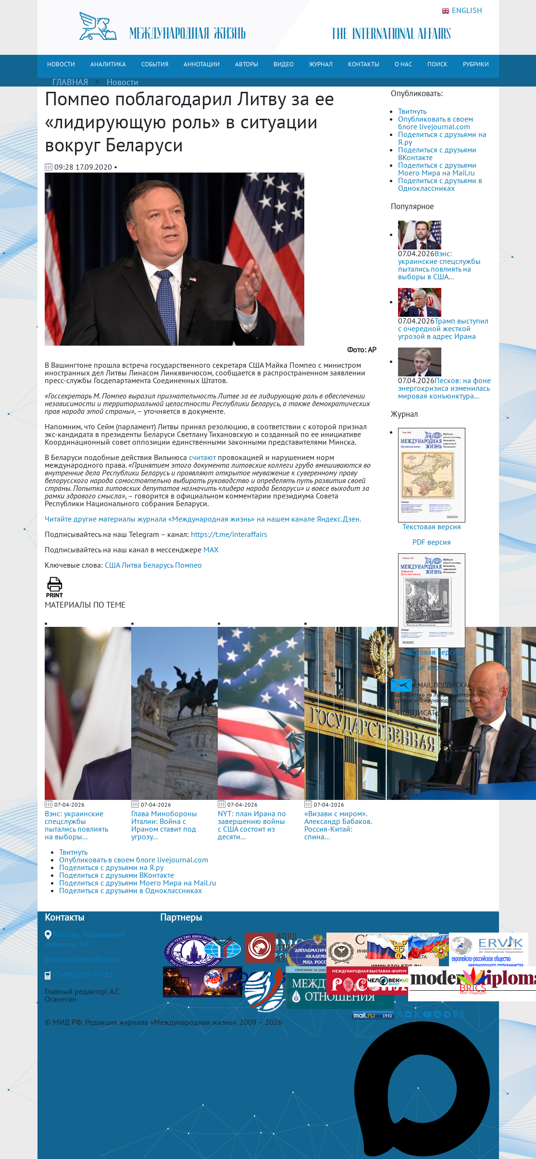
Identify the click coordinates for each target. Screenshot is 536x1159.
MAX (211, 549)
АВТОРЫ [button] (246, 64)
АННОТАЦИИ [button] (202, 64)
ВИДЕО (284, 64)
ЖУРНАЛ (321, 64)
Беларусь (158, 565)
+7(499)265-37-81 (82, 974)
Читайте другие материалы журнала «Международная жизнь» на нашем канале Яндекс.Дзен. (203, 518)
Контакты (64, 917)
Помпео (188, 565)
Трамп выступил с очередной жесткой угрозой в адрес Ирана (443, 328)
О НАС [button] (403, 64)
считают (202, 457)
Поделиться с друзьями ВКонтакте (437, 153)
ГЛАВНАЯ (70, 81)
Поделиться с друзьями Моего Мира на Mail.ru (437, 168)
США (112, 565)
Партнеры (181, 917)
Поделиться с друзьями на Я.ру (442, 138)
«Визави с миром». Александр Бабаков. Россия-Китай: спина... (338, 825)
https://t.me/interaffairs (229, 534)
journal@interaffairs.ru (82, 959)
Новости (122, 81)
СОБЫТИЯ (154, 64)
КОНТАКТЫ (363, 64)
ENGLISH (462, 10)
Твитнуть (412, 111)
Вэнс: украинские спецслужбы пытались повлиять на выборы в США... (439, 265)
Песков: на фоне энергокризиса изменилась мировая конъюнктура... (444, 387)
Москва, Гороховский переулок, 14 (85, 938)
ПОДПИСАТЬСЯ (423, 712)
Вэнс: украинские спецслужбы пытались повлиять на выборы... (76, 825)
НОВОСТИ (61, 64)
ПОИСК (437, 64)
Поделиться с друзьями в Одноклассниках (440, 184)
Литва (131, 565)
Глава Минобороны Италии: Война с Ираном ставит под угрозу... (164, 825)
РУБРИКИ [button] (476, 64)
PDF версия (431, 542)
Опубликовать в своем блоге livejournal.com (435, 122)
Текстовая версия (431, 526)
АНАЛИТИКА (108, 64)
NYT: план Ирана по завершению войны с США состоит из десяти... (252, 825)
